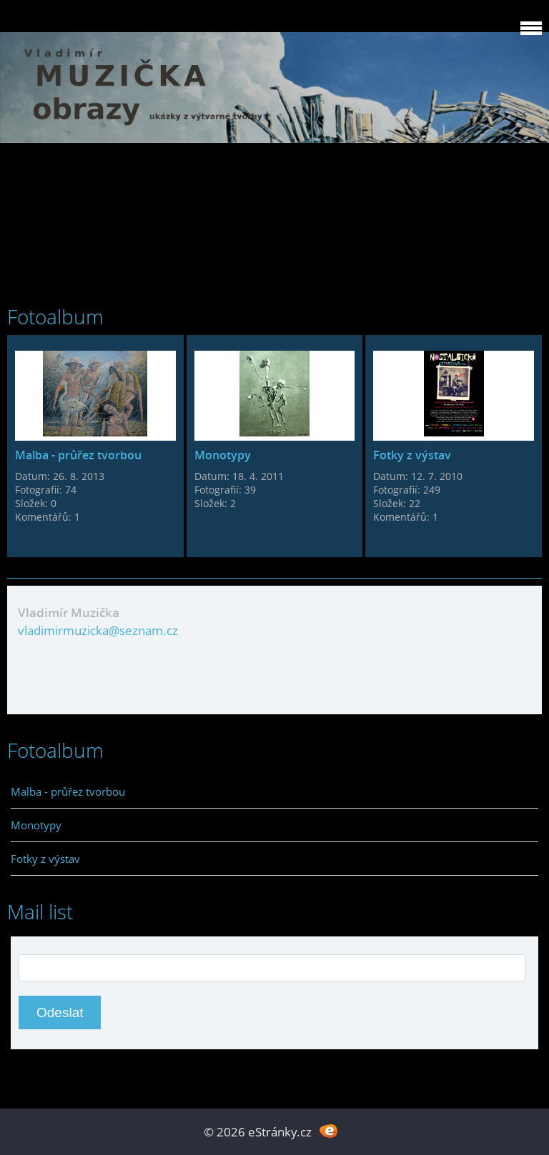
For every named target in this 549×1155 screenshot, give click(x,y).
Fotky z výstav (412, 455)
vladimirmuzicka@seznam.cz (98, 630)
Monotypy (222, 455)
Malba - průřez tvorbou (78, 455)
